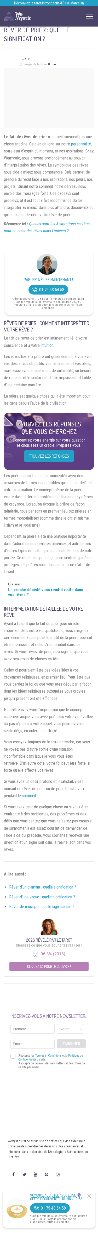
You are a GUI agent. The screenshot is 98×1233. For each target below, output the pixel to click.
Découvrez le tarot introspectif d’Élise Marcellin (49, 3)
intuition (47, 345)
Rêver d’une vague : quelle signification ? (42, 897)
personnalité (81, 144)
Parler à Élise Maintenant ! (48, 279)
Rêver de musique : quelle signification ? (41, 906)
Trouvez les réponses (49, 456)
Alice (28, 59)
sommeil (29, 795)
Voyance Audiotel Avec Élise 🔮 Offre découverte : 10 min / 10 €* (56, 1197)
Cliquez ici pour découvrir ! (49, 966)
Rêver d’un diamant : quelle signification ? (42, 887)
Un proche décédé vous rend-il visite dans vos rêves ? (45, 592)
